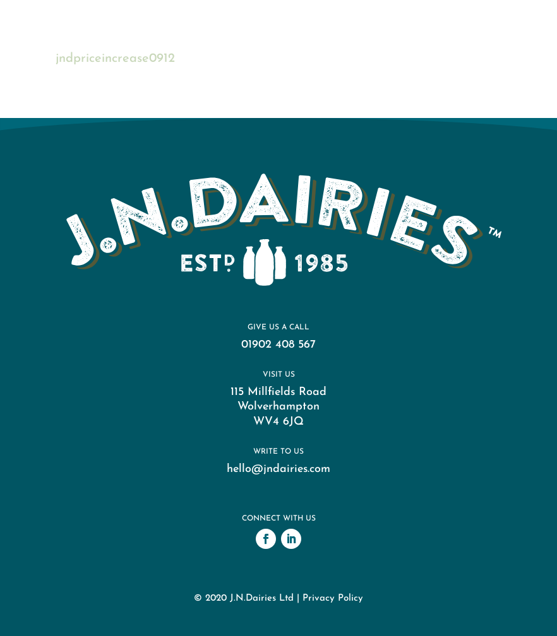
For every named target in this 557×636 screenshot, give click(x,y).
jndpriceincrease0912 (115, 58)
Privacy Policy (332, 598)
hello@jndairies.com (278, 469)
